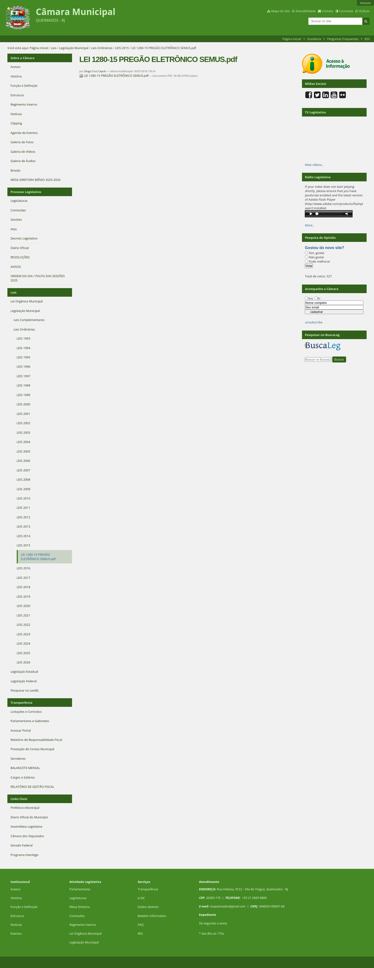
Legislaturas (77, 898)
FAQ (141, 924)
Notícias (16, 924)
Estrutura (17, 916)
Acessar (365, 3)
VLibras (364, 11)
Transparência (21, 702)
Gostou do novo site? (324, 248)
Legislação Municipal (73, 48)
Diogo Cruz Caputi (95, 71)
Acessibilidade (306, 11)
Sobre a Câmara (22, 58)
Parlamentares (79, 889)
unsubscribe (313, 322)
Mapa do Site (280, 11)
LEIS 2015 (122, 48)
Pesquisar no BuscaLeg (322, 335)
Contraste (346, 11)
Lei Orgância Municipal (85, 933)
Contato (327, 11)
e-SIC (141, 898)
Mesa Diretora (79, 907)
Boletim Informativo (152, 916)
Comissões (77, 916)
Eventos (16, 933)
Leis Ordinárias (101, 48)
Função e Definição (23, 907)
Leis (53, 48)
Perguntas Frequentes (342, 39)
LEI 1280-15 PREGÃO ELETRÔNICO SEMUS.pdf (114, 75)
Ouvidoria (314, 39)
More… (310, 225)
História (16, 898)
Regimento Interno (82, 924)
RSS (367, 39)
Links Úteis (18, 799)
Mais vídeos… (314, 165)
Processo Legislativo (25, 192)
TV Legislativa (315, 112)
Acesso (15, 889)
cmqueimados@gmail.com (227, 906)
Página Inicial (291, 39)
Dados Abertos (148, 907)
